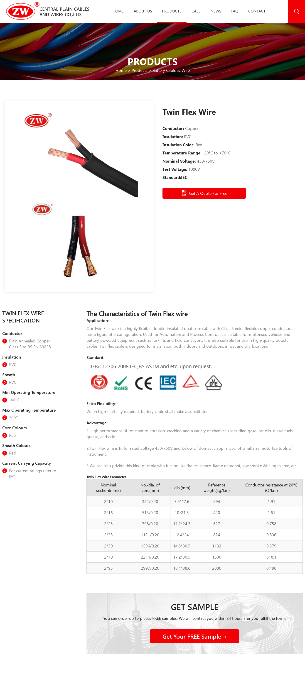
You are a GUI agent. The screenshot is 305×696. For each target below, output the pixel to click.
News (216, 10)
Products (172, 10)
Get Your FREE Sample (194, 636)
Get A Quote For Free (204, 193)
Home (118, 10)
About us (143, 10)
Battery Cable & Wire (171, 70)
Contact (257, 10)
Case (196, 10)
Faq (234, 10)
